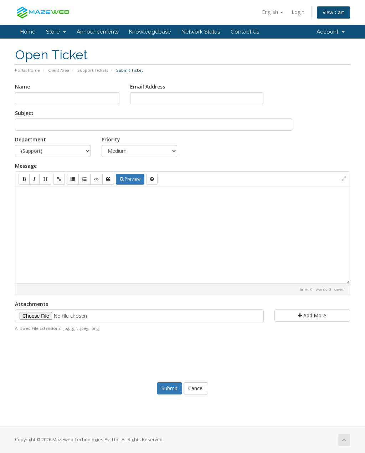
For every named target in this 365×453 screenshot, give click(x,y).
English (272, 12)
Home (27, 32)
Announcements (97, 32)
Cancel (196, 388)
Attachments (31, 304)
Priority (111, 139)
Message (26, 165)
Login (298, 12)
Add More (312, 315)
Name (22, 86)
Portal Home (27, 70)
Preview (130, 179)
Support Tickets (92, 70)
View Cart (333, 12)
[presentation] (182, 356)
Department (30, 139)
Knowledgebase (150, 32)
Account (331, 32)
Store (56, 32)
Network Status (200, 32)
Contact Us (245, 32)
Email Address (147, 86)
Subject (24, 113)
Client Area (58, 70)
